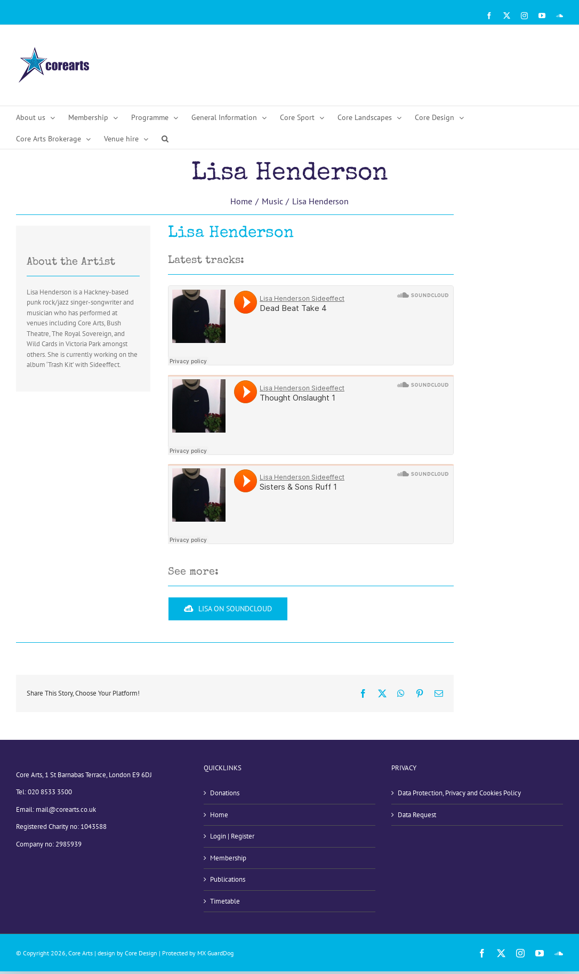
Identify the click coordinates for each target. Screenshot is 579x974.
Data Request (417, 814)
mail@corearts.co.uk (66, 809)
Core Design (141, 953)
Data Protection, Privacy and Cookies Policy (459, 792)
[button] (165, 138)
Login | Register (232, 836)
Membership (228, 858)
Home (219, 814)
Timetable (225, 901)
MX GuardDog (215, 953)
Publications (227, 879)
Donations (224, 792)
